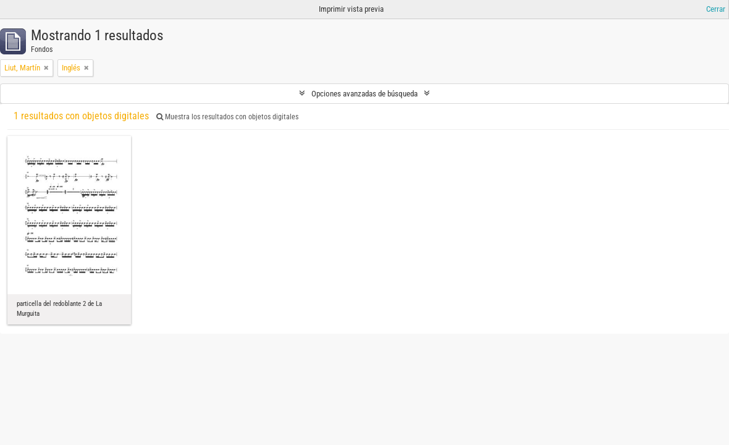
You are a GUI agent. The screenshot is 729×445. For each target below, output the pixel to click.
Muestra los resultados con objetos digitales (227, 116)
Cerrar (715, 9)
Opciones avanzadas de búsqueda (364, 93)
